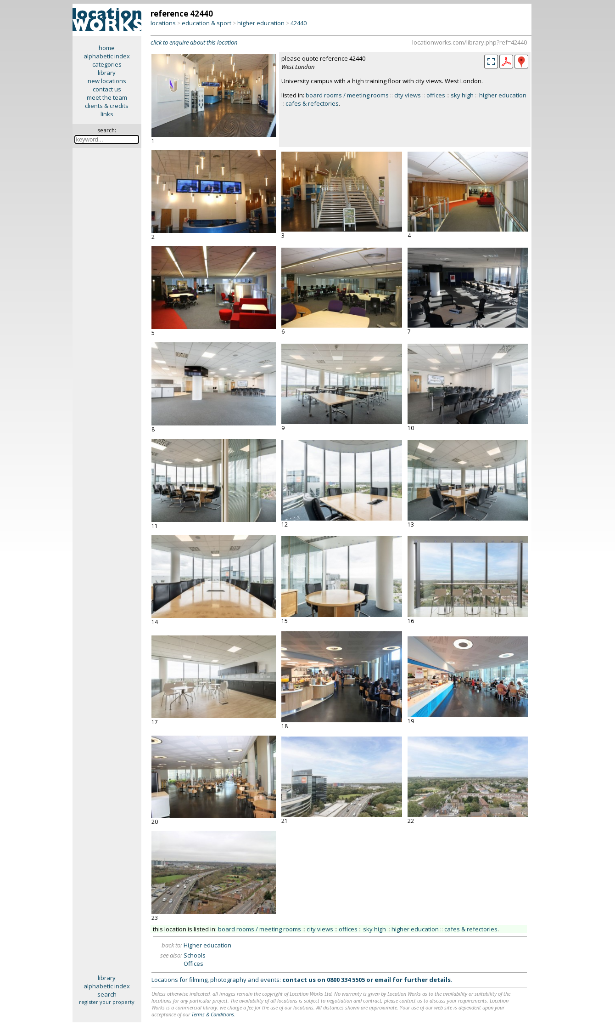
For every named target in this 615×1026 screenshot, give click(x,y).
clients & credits (107, 106)
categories (107, 64)
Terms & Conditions (212, 1014)
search (107, 994)
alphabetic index (107, 56)
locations (163, 23)
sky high (462, 95)
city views (407, 95)
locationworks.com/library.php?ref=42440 (469, 42)
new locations (107, 81)
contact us (107, 89)
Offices (193, 963)
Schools (195, 955)
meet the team (107, 97)
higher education (261, 23)
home (107, 48)
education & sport (206, 23)
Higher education (207, 945)
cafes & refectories (312, 103)
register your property (106, 1001)
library (107, 72)
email (383, 979)
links (107, 114)
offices (435, 95)
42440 (299, 23)
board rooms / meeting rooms (347, 95)
